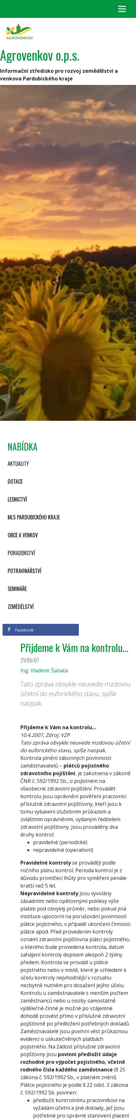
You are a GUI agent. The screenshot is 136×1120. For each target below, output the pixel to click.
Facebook (20, 630)
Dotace (15, 481)
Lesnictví (17, 499)
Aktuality (18, 463)
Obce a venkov (23, 535)
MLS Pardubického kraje (34, 517)
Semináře (17, 589)
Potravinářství (24, 571)
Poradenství (21, 553)
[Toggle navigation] (122, 9)
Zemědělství (21, 606)
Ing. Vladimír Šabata (44, 670)
